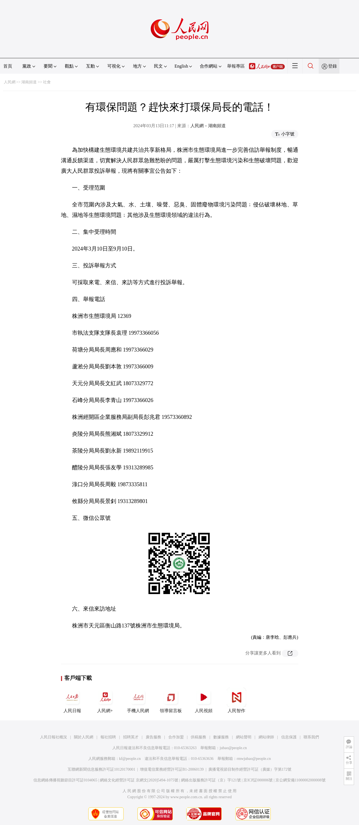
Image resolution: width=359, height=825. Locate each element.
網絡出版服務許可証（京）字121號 (211, 780)
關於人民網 (83, 737)
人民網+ (105, 700)
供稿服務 (198, 737)
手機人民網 (138, 700)
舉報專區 (236, 66)
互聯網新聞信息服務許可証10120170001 (101, 769)
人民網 (9, 82)
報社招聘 (108, 737)
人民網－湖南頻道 (208, 125)
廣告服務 (153, 737)
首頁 (7, 66)
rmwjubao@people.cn (254, 759)
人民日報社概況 (53, 737)
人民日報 (72, 700)
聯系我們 (311, 737)
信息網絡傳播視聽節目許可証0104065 (65, 780)
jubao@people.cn (233, 748)
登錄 (332, 66)
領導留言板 (171, 700)
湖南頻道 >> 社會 (36, 82)
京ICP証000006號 (258, 780)
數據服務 (221, 737)
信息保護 (289, 737)
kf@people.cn (130, 759)
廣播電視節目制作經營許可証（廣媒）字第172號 (249, 769)
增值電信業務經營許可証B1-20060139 (172, 769)
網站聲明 (243, 737)
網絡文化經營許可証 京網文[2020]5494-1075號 (139, 780)
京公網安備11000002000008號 (300, 780)
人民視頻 (203, 700)
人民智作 (236, 700)
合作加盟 (176, 737)
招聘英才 (131, 737)
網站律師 (266, 737)
